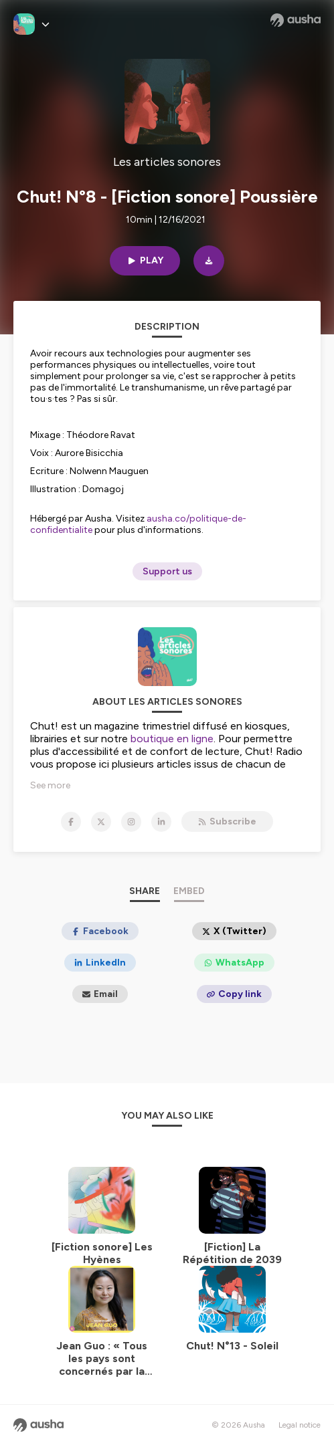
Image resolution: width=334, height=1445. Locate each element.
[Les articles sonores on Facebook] (71, 822)
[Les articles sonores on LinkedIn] (161, 822)
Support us (167, 571)
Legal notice (299, 1425)
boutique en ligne (172, 738)
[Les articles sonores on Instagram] (131, 822)
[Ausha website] (295, 20)
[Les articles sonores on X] (101, 822)
